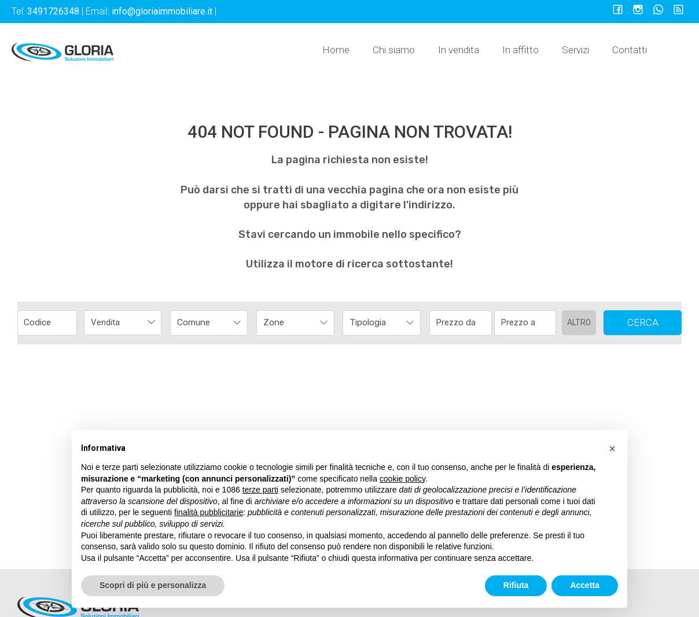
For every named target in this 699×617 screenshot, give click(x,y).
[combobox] (122, 322)
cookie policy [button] (402, 478)
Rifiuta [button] (516, 585)
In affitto (520, 50)
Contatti (629, 50)
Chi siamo (394, 50)
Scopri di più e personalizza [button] (153, 585)
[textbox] (201, 322)
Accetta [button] (584, 585)
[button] (612, 448)
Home (336, 50)
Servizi (575, 50)
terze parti (260, 489)
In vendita (458, 50)
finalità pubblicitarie (208, 512)
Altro (579, 323)
